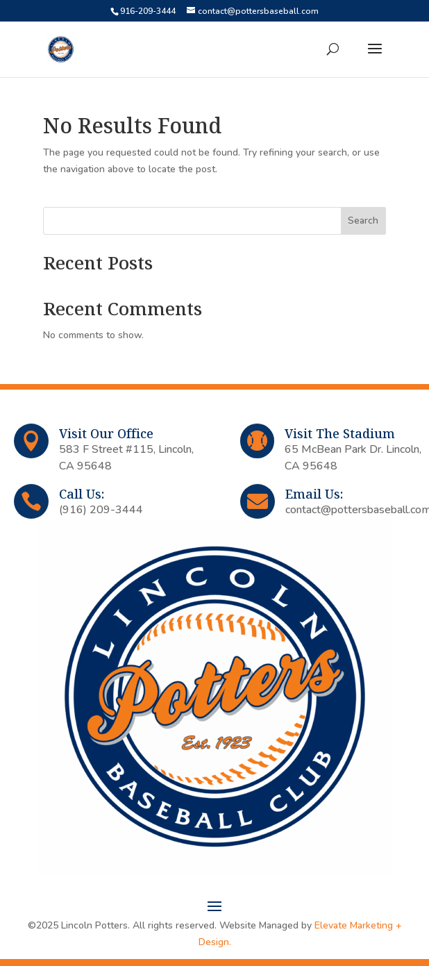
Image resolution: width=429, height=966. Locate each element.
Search (363, 220)
